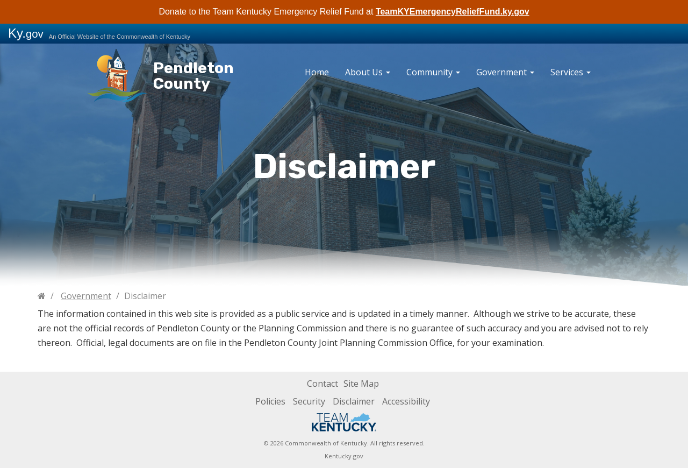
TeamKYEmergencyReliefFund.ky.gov (452, 11)
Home (317, 72)
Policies (270, 401)
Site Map (361, 383)
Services (570, 72)
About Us (367, 72)
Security (309, 401)
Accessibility (406, 401)
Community (433, 72)
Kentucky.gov (344, 456)
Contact (322, 383)
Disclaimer (354, 401)
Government (505, 72)
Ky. (26, 33)
